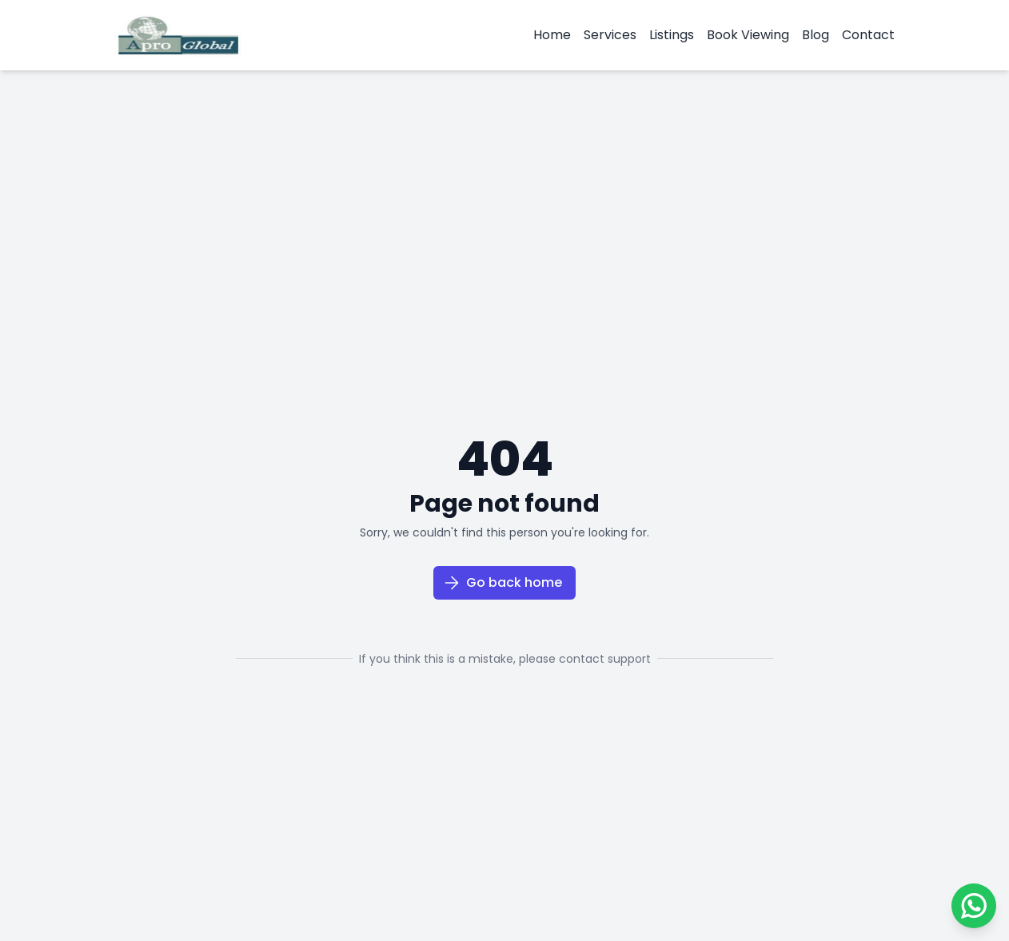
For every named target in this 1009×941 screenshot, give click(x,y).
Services (610, 35)
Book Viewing (748, 35)
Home (552, 35)
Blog (815, 35)
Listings (671, 35)
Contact (868, 35)
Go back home (503, 582)
